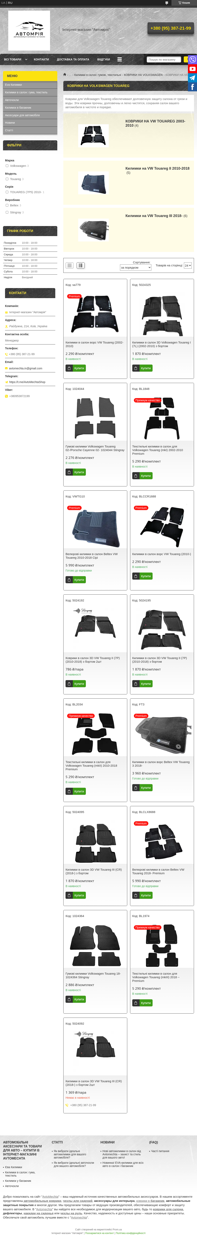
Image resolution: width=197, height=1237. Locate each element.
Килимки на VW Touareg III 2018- (154, 216)
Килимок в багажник (18, 107)
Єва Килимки (13, 1167)
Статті (9, 130)
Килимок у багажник (18, 1180)
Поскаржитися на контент (99, 1233)
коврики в (150, 1200)
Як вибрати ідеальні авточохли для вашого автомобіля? (74, 1164)
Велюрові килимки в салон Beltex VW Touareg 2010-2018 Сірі (92, 555)
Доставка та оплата (73, 59)
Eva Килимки (13, 84)
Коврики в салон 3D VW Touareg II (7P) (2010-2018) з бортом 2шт (93, 659)
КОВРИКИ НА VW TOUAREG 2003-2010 (155, 123)
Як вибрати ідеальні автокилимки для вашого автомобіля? (70, 1154)
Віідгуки (103, 59)
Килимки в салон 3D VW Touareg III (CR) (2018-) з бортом (94, 871)
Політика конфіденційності (131, 1233)
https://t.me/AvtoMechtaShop (27, 382)
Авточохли (12, 100)
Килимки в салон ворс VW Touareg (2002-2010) (94, 344)
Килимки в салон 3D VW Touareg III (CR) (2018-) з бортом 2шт (94, 1082)
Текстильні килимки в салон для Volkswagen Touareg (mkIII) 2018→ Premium (156, 977)
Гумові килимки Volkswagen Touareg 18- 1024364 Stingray (93, 975)
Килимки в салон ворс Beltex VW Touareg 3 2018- (161, 763)
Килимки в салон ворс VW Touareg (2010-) (161, 554)
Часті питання (160, 1151)
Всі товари (12, 59)
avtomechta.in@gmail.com (25, 368)
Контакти (41, 59)
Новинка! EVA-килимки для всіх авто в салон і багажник (123, 1164)
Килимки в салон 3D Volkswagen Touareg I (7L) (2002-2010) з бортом (161, 344)
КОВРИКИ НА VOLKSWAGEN (143, 74)
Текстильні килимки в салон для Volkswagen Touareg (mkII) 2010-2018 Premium (91, 765)
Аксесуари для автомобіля (22, 115)
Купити (79, 368)
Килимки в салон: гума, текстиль (26, 92)
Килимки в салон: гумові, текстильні (97, 74)
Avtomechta (44, 1209)
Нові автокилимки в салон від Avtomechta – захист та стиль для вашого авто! (122, 1154)
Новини (10, 122)
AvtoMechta (50, 1196)
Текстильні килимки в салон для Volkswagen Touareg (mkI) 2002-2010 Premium (157, 450)
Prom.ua (117, 1229)
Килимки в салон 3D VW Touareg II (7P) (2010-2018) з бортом (159, 659)
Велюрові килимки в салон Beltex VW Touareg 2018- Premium (158, 871)
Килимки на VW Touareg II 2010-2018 (157, 168)
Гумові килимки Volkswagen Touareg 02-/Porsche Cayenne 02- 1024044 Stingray (95, 448)
